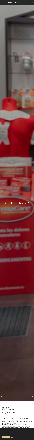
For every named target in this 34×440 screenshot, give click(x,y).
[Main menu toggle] (32, 2)
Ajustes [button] (12, 437)
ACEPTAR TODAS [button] (6, 437)
